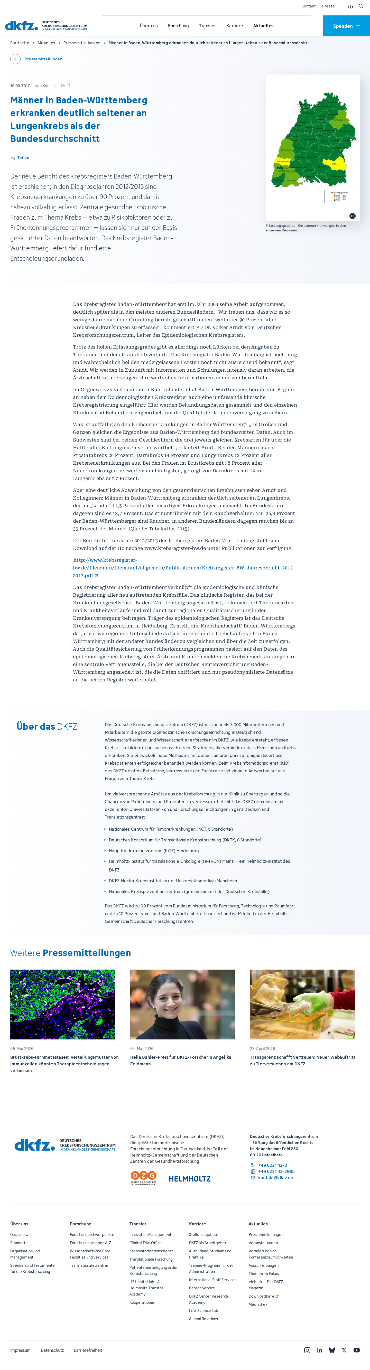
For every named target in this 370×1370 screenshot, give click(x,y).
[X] (344, 1350)
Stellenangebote (203, 1234)
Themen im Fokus (264, 1274)
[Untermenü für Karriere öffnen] (234, 25)
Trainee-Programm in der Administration (211, 1268)
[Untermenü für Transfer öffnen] (207, 25)
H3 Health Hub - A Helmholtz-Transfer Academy (146, 1288)
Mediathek (258, 1304)
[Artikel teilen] (20, 158)
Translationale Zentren (89, 1265)
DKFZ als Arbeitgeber (207, 1243)
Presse (328, 6)
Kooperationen (142, 1302)
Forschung (80, 1224)
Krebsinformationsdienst (151, 1251)
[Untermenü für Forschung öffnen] (178, 25)
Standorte (19, 1243)
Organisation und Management (25, 1254)
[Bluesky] (332, 1350)
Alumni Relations (203, 1319)
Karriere (197, 1224)
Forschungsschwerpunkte (92, 1234)
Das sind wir (20, 1234)
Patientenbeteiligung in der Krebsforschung (154, 1270)
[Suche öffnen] (361, 6)
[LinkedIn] (320, 1350)
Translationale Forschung (151, 1259)
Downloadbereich (264, 1296)
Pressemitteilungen (266, 1234)
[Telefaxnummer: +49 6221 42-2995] (272, 1171)
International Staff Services (212, 1280)
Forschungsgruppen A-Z (90, 1243)
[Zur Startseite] (47, 25)
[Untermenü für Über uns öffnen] (148, 25)
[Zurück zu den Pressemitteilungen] (36, 59)
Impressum (20, 1350)
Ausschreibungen (264, 1265)
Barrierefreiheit (88, 1350)
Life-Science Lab (203, 1310)
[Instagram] (307, 1350)
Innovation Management (150, 1234)
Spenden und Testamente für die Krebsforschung (32, 1268)
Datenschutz (52, 1350)
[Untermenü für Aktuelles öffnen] (263, 25)
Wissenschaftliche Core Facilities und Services (90, 1254)
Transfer (138, 1224)
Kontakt (309, 6)
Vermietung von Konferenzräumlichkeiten (271, 1254)
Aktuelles (258, 1224)
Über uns (19, 1224)
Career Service (202, 1288)
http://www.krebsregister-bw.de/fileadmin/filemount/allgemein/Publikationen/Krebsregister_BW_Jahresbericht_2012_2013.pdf (184, 567)
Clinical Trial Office (146, 1243)
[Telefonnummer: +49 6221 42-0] (272, 1165)
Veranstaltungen (263, 1243)
